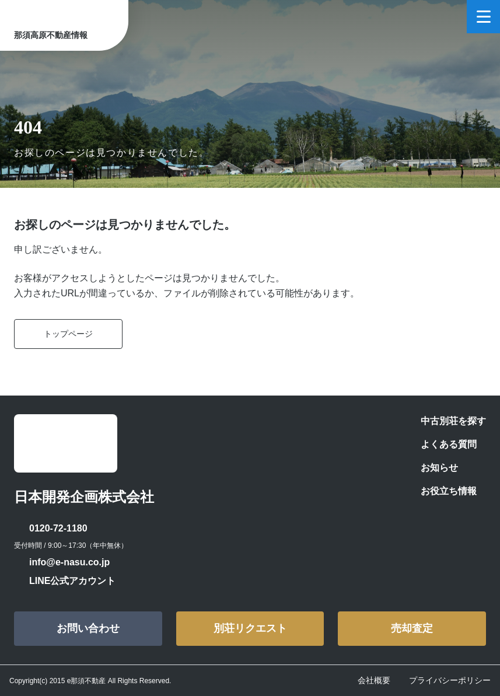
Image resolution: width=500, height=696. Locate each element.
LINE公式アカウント (72, 581)
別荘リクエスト (250, 628)
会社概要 (374, 680)
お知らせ (439, 468)
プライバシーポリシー (450, 680)
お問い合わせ (88, 628)
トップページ (68, 333)
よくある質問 (449, 444)
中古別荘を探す (453, 421)
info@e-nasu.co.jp (69, 562)
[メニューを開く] (483, 16)
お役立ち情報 (449, 491)
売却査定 (412, 628)
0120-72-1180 (58, 528)
